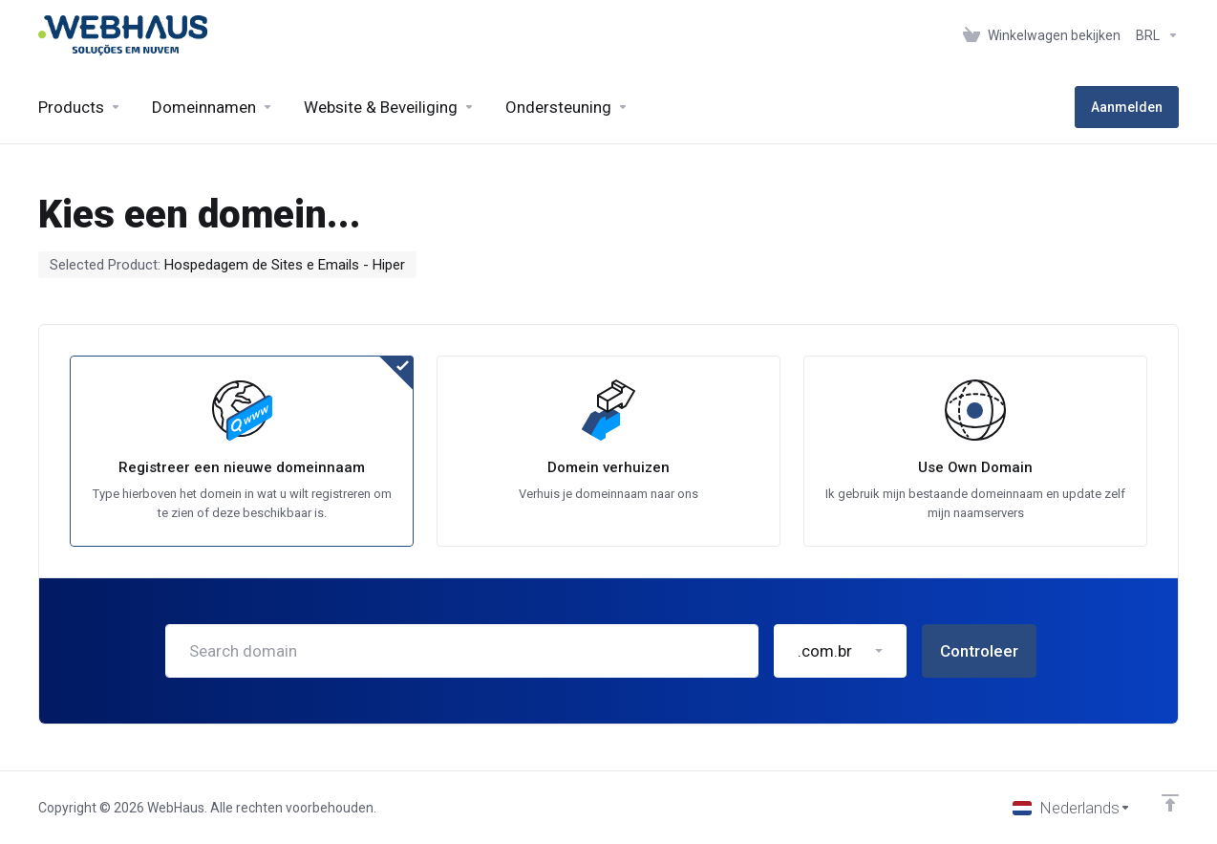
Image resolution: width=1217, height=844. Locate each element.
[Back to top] (1170, 803)
